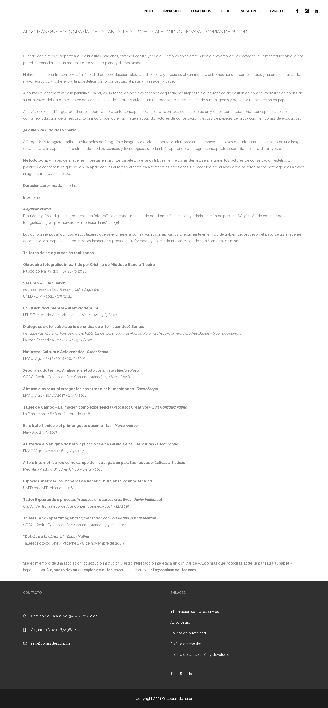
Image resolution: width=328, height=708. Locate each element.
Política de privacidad (188, 633)
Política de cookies (186, 644)
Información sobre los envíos (194, 611)
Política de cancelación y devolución (200, 655)
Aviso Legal (180, 622)
